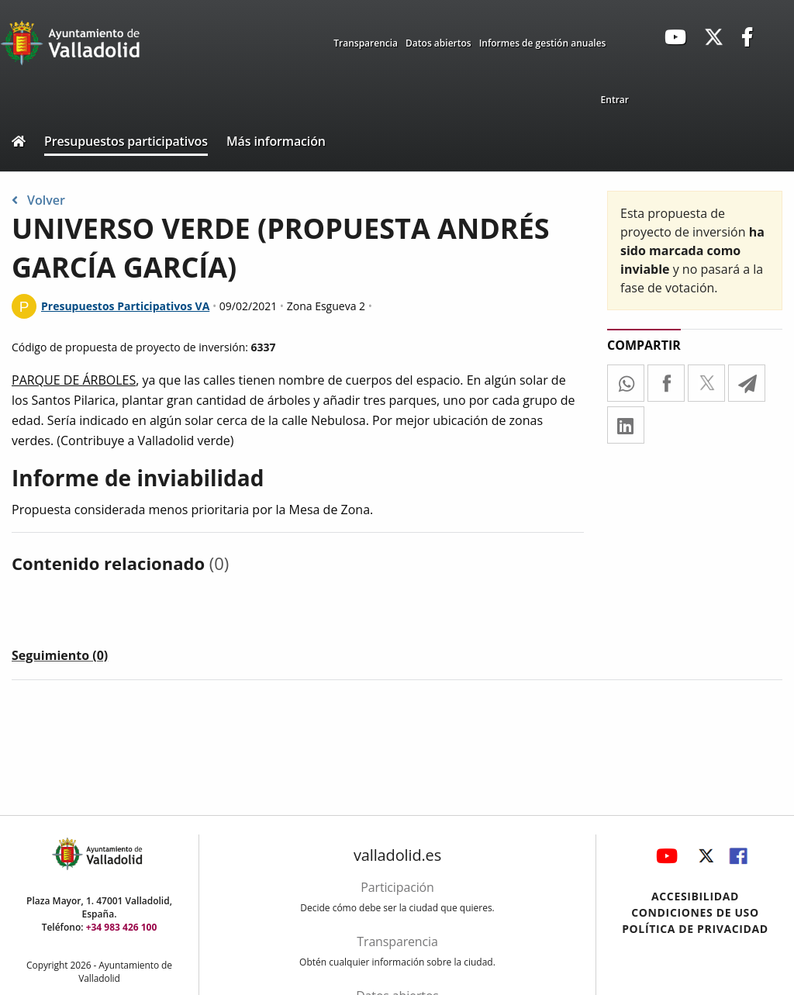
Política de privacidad (695, 928)
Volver (38, 200)
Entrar (615, 99)
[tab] (60, 658)
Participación (397, 887)
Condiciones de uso (695, 912)
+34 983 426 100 (121, 927)
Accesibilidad (695, 896)
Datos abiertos (438, 43)
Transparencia (365, 43)
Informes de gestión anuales (542, 43)
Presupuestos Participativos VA (125, 306)
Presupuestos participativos (126, 141)
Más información (276, 141)
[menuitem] (615, 100)
